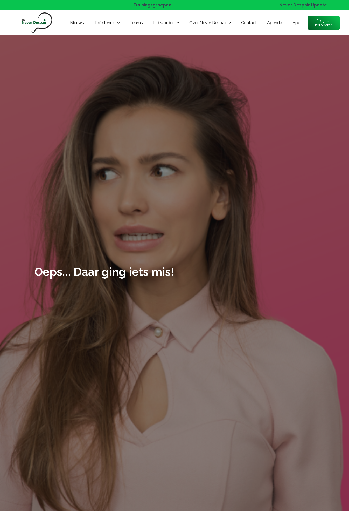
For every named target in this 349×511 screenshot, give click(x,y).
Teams (136, 22)
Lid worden (166, 22)
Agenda (274, 22)
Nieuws (77, 22)
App (296, 22)
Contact (249, 22)
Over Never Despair (210, 22)
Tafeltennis (107, 22)
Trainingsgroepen (152, 5)
